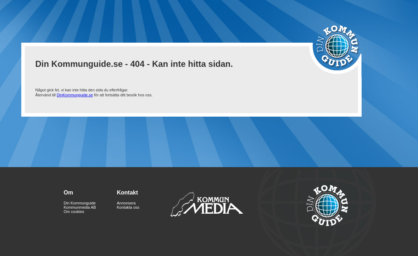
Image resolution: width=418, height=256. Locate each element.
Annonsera (126, 203)
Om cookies (74, 211)
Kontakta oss (128, 207)
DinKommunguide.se (75, 95)
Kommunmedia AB (80, 207)
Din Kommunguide (80, 203)
